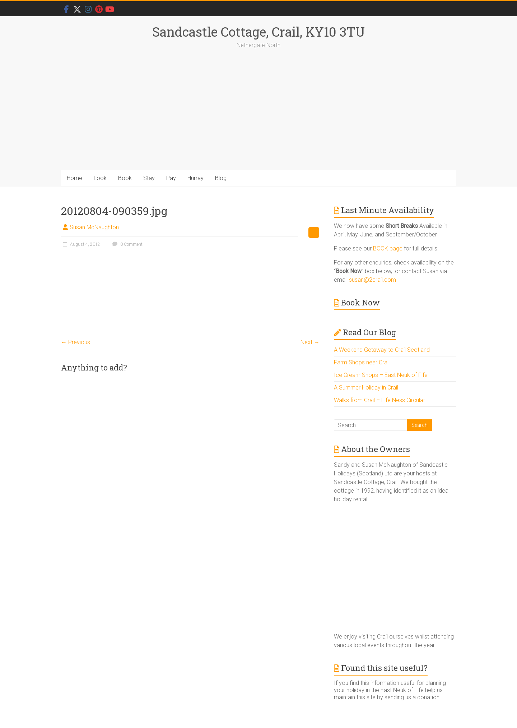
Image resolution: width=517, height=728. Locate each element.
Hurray (195, 178)
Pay (171, 178)
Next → (310, 342)
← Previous (75, 342)
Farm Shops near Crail (362, 362)
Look (100, 178)
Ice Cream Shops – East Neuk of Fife (381, 375)
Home (74, 178)
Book (125, 178)
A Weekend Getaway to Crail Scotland (382, 349)
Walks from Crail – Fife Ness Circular (379, 400)
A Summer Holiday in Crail (366, 387)
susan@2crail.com (372, 279)
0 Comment (127, 244)
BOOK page (387, 248)
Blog (221, 178)
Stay (149, 178)
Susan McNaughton (94, 227)
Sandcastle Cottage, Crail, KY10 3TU (258, 31)
